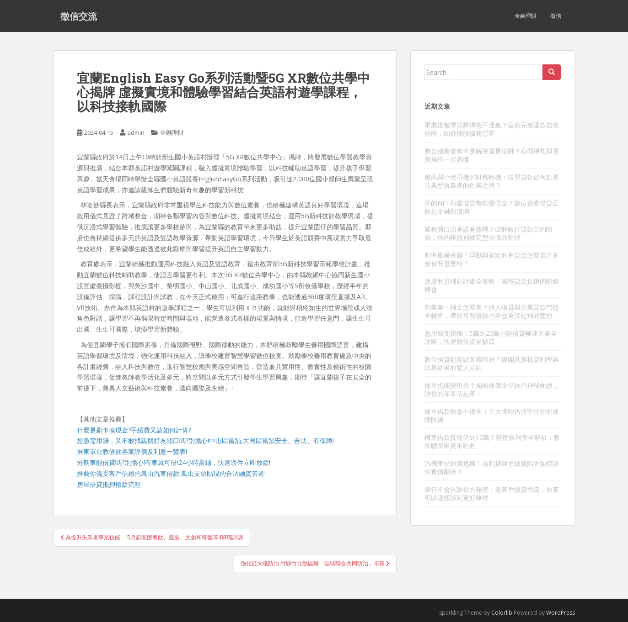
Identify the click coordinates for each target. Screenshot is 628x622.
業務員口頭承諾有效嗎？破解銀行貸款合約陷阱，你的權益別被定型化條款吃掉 (488, 233)
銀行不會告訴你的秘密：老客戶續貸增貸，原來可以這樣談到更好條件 (491, 493)
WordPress (560, 613)
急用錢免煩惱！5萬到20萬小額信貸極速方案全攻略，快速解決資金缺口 (490, 337)
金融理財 (526, 16)
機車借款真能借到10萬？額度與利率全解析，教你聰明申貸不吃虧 (492, 441)
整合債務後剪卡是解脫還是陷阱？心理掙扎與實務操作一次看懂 (491, 155)
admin (136, 132)
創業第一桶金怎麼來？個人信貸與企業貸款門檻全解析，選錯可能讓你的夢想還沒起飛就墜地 (491, 311)
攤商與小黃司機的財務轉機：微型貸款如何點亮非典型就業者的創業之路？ (491, 181)
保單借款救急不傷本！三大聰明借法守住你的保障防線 (491, 415)
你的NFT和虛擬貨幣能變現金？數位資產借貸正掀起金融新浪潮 (491, 207)
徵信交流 (78, 16)
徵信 (555, 16)
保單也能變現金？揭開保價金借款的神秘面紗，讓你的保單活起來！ (491, 389)
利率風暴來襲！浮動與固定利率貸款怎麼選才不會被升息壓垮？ (491, 259)
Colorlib (501, 613)
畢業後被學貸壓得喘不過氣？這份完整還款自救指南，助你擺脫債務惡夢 (491, 129)
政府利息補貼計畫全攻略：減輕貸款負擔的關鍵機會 (491, 285)
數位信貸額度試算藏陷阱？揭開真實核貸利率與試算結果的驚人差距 (491, 363)
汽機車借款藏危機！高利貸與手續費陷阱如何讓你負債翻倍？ (491, 467)
